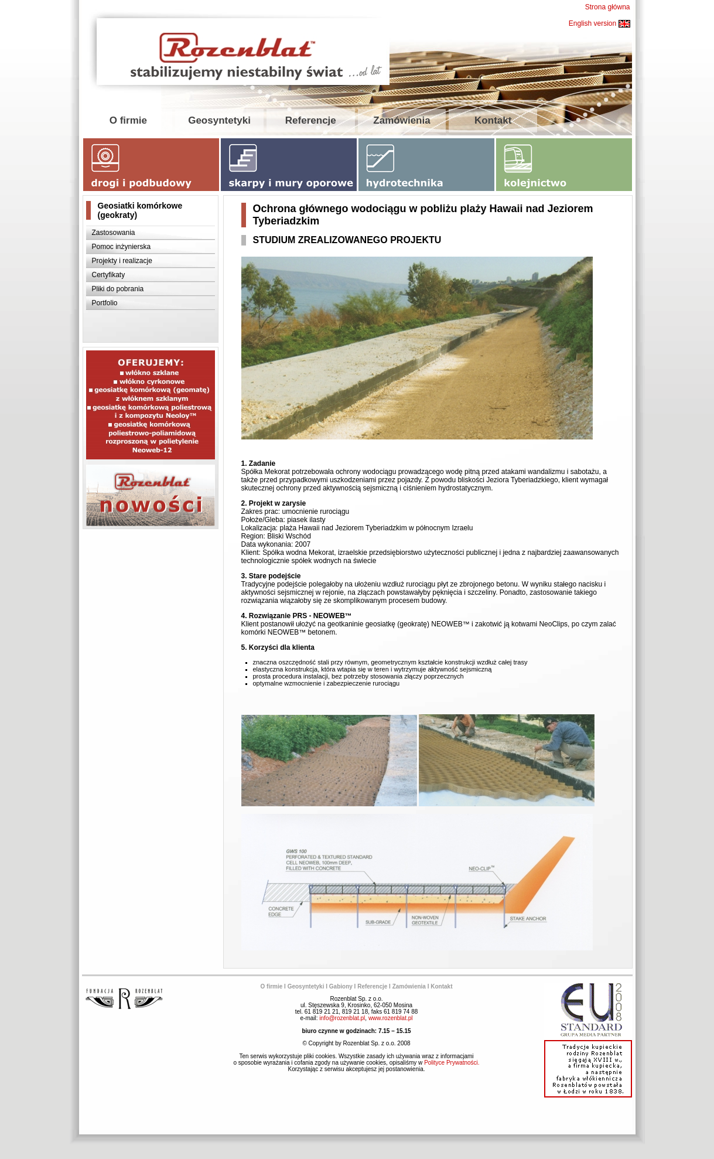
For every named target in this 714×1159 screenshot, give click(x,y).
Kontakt (492, 120)
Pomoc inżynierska (121, 247)
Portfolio (105, 303)
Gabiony (341, 986)
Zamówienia (401, 120)
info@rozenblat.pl (342, 1018)
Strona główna (607, 7)
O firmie (128, 120)
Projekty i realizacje (122, 261)
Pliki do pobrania (118, 289)
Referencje (310, 120)
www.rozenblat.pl (390, 1018)
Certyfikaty (108, 275)
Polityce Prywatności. (451, 1062)
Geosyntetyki (219, 120)
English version (599, 23)
